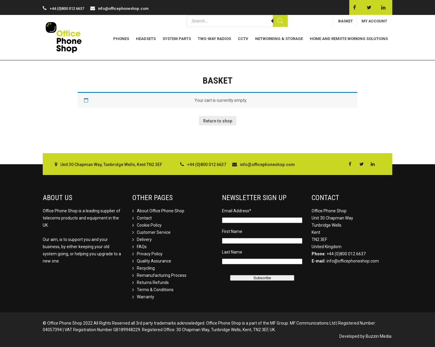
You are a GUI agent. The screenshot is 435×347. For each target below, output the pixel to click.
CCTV (243, 38)
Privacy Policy (150, 253)
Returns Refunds (153, 282)
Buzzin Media (378, 336)
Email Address (236, 210)
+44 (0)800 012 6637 (346, 253)
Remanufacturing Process (161, 275)
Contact (144, 218)
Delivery (144, 239)
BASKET (345, 21)
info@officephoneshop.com (123, 8)
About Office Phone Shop (160, 210)
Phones (121, 38)
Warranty (145, 296)
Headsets (146, 38)
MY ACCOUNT (374, 21)
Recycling (146, 268)
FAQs (142, 246)
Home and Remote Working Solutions (349, 38)
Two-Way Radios (214, 38)
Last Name (232, 252)
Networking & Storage (279, 38)
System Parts (177, 38)
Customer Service (154, 232)
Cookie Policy (149, 225)
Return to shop (217, 121)
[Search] (280, 21)
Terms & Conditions (155, 289)
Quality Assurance (154, 261)
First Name (232, 231)
